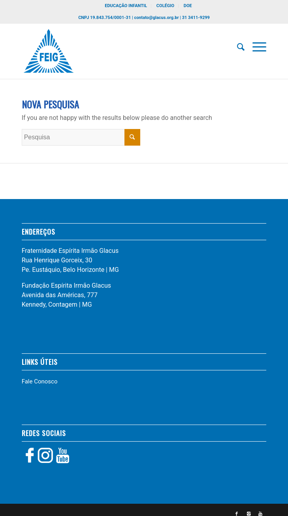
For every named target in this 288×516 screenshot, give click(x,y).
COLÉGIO (165, 5)
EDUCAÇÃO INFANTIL (126, 5)
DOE (188, 5)
